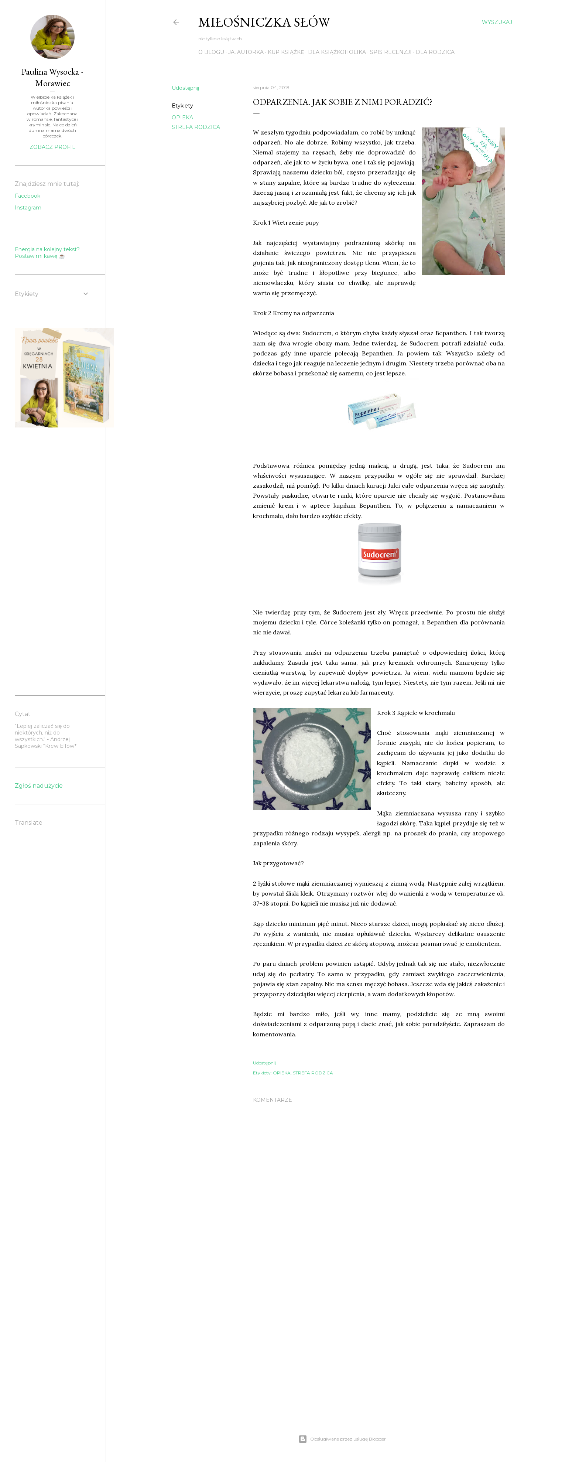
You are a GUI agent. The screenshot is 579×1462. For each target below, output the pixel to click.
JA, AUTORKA (246, 52)
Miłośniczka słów (264, 22)
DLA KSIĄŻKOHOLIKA (337, 52)
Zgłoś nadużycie (39, 785)
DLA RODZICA (435, 52)
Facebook (27, 195)
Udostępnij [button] (185, 88)
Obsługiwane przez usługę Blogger (342, 1439)
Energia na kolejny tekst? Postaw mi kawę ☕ (47, 252)
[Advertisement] (379, 1346)
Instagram (28, 207)
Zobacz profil (52, 147)
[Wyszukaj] (497, 22)
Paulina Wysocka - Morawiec (52, 77)
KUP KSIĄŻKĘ (286, 52)
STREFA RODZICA (196, 127)
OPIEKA (182, 117)
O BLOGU (211, 52)
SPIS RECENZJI (391, 52)
